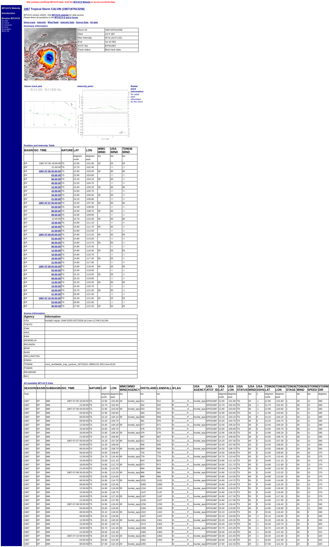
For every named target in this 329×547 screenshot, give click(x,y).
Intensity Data (67, 22)
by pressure (7, 25)
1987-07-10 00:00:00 (50, 298)
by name (5, 23)
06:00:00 (56, 179)
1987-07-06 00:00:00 (50, 171)
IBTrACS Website (82, 2)
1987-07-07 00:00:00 (50, 203)
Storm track (29, 22)
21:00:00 (56, 199)
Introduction (8, 13)
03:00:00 (56, 175)
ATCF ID (5, 31)
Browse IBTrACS (11, 18)
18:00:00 (56, 195)
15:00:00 (56, 191)
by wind (5, 27)
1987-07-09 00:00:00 (50, 266)
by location (6, 29)
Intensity (41, 22)
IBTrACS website (60, 15)
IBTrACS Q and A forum (66, 17)
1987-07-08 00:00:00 (50, 234)
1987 (27, 9)
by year (5, 21)
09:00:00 (56, 183)
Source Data (82, 22)
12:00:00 (56, 187)
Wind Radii (53, 22)
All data (94, 22)
